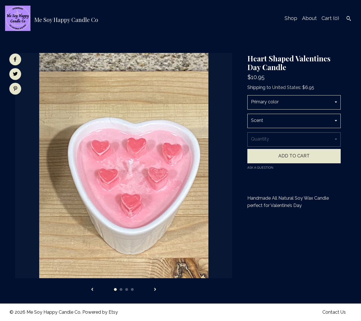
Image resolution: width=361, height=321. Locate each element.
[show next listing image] (155, 290)
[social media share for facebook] (15, 59)
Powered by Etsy (100, 312)
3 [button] (126, 289)
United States (286, 87)
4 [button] (132, 289)
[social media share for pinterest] (15, 89)
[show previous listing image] (92, 290)
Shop (291, 18)
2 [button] (121, 289)
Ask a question (260, 168)
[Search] (349, 19)
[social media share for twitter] (15, 74)
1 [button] (115, 289)
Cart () (330, 18)
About (309, 18)
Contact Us (334, 312)
